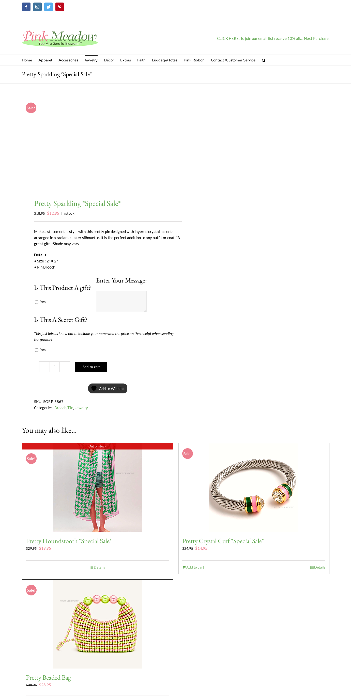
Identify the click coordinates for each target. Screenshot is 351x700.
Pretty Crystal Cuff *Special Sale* (223, 541)
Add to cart (91, 366)
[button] (263, 60)
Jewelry (81, 407)
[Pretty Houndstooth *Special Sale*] (97, 487)
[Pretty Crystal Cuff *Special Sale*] (253, 487)
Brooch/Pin (63, 407)
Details (99, 567)
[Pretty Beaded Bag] (97, 624)
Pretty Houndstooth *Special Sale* (69, 541)
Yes (40, 301)
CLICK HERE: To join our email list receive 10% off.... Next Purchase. (273, 38)
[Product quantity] (55, 367)
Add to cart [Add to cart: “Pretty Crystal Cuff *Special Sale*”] (195, 567)
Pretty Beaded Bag (48, 677)
